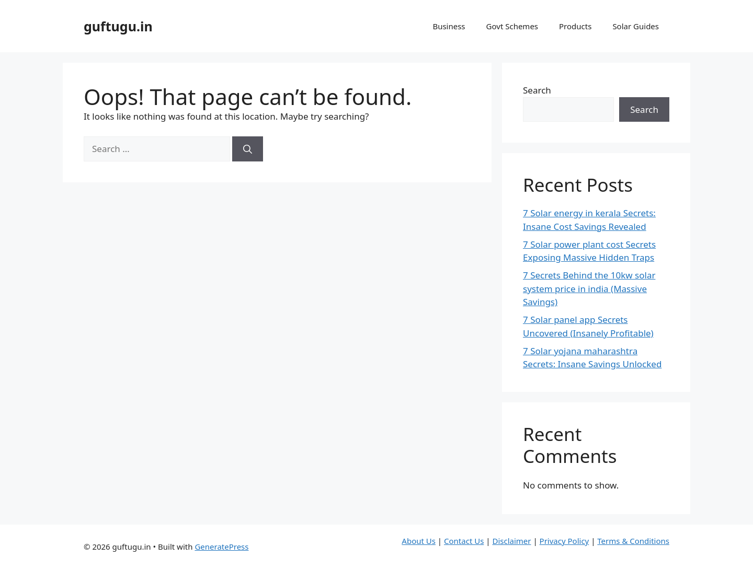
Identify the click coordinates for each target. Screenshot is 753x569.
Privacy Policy (564, 541)
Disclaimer (511, 541)
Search (537, 90)
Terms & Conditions (633, 541)
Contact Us (464, 541)
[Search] (247, 148)
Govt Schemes (512, 26)
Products (575, 26)
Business (448, 26)
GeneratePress (221, 546)
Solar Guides (635, 26)
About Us (419, 541)
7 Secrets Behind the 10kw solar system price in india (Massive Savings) (589, 288)
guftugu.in (118, 26)
